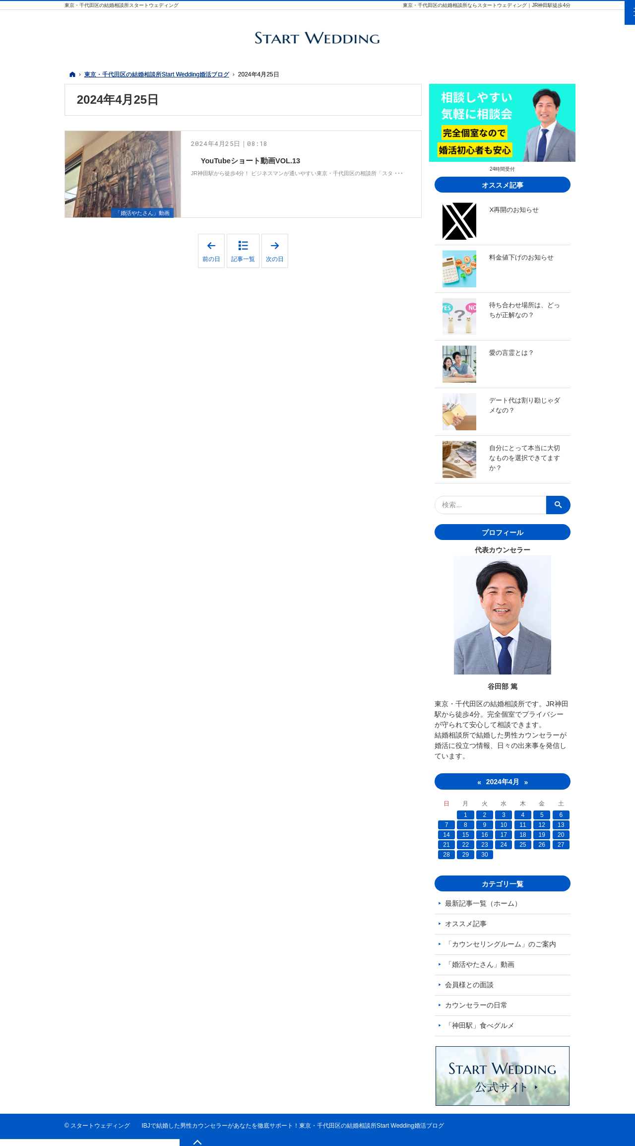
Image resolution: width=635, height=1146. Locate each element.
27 (561, 844)
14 (448, 834)
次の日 (277, 246)
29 (466, 854)
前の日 (213, 246)
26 (542, 844)
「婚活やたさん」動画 (140, 206)
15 (466, 834)
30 (485, 854)
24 (504, 844)
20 (561, 834)
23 (485, 844)
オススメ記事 (468, 924)
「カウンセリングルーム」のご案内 (502, 944)
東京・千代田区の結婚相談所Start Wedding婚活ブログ (371, 1132)
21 (448, 844)
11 (523, 824)
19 (542, 834)
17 (504, 834)
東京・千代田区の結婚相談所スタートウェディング (121, 5)
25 (523, 844)
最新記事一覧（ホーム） (485, 903)
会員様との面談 (471, 985)
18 (523, 834)
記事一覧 (243, 253)
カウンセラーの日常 (478, 1005)
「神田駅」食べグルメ (481, 1025)
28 (448, 854)
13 (561, 824)
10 (504, 824)
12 (542, 824)
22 (466, 844)
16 (485, 834)
